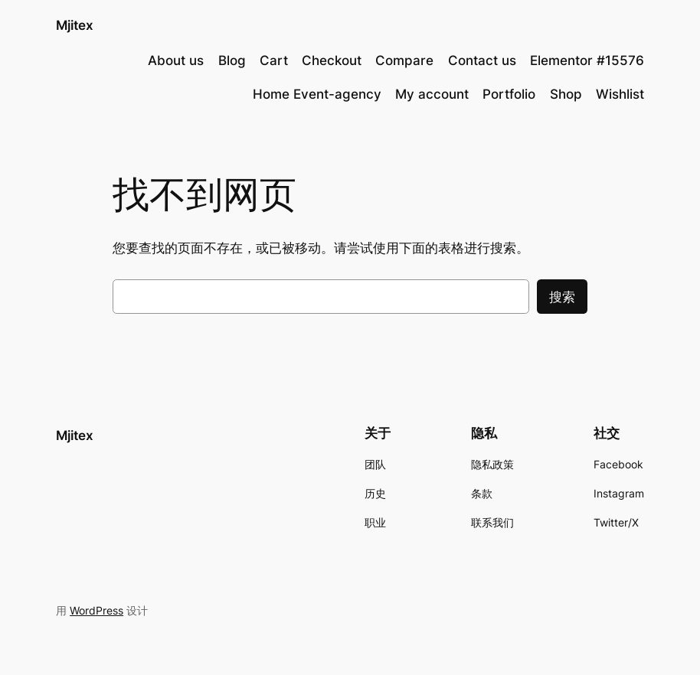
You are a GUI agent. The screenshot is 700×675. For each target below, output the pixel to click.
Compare (404, 60)
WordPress (96, 610)
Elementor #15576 (587, 60)
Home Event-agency (317, 94)
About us (176, 60)
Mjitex (74, 25)
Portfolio (508, 94)
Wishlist (620, 94)
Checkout (331, 60)
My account (432, 94)
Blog (232, 60)
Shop (566, 94)
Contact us (482, 60)
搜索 (562, 297)
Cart (274, 60)
